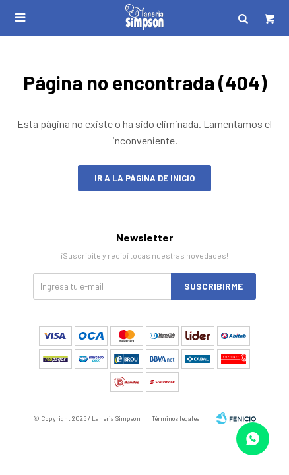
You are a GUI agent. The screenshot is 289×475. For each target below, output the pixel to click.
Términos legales (175, 418)
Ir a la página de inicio (144, 178)
